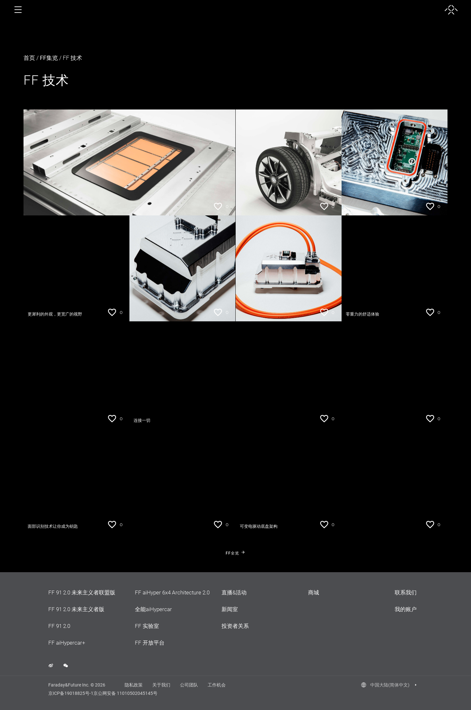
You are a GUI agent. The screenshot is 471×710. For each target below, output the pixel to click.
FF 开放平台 (150, 642)
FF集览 (49, 57)
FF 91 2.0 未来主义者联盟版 (81, 592)
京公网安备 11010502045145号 (125, 693)
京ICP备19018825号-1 (70, 693)
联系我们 (406, 592)
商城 (313, 592)
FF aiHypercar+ (66, 642)
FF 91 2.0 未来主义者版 (76, 609)
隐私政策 (134, 684)
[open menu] (18, 10)
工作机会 (217, 684)
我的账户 (406, 609)
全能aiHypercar (153, 609)
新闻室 (229, 609)
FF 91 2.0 (59, 626)
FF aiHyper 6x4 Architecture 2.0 (172, 592)
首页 (29, 57)
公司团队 (189, 684)
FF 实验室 (147, 626)
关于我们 (161, 684)
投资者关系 (235, 626)
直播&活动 (234, 592)
